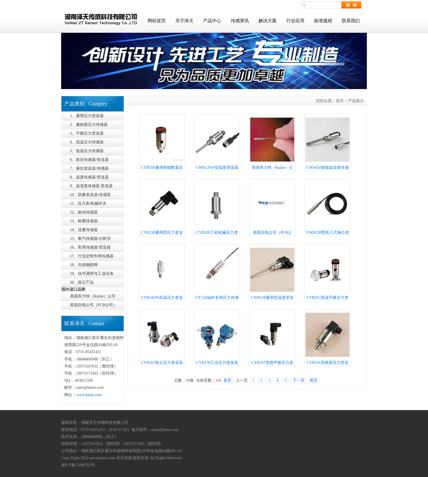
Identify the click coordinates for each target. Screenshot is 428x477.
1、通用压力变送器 (87, 116)
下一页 (299, 380)
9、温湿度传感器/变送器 (91, 186)
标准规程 (323, 20)
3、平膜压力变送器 (87, 133)
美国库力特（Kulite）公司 (92, 296)
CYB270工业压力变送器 (217, 363)
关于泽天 (184, 20)
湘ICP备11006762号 (78, 465)
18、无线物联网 (84, 265)
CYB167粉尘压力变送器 (162, 363)
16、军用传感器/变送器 (90, 247)
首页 (340, 101)
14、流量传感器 (84, 230)
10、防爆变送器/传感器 (90, 195)
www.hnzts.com (89, 395)
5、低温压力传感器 (87, 151)
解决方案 (267, 20)
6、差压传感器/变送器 (89, 159)
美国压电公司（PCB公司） (93, 305)
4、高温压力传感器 (87, 142)
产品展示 (356, 101)
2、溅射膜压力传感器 (89, 124)
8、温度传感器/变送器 (89, 177)
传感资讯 (240, 20)
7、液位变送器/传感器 (89, 168)
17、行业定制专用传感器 (92, 256)
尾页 (314, 380)
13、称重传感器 (84, 221)
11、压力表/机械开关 (88, 203)
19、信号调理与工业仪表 (92, 273)
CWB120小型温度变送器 (217, 167)
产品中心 (212, 20)
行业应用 (295, 20)
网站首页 (156, 20)
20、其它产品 (82, 282)
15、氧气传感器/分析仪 (90, 238)
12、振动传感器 (84, 212)
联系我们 (351, 20)
